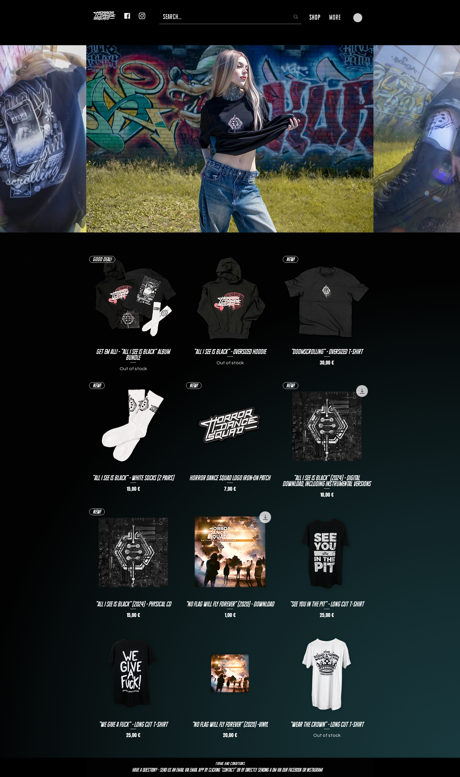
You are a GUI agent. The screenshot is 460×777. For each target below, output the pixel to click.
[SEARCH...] (222, 17)
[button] (357, 17)
